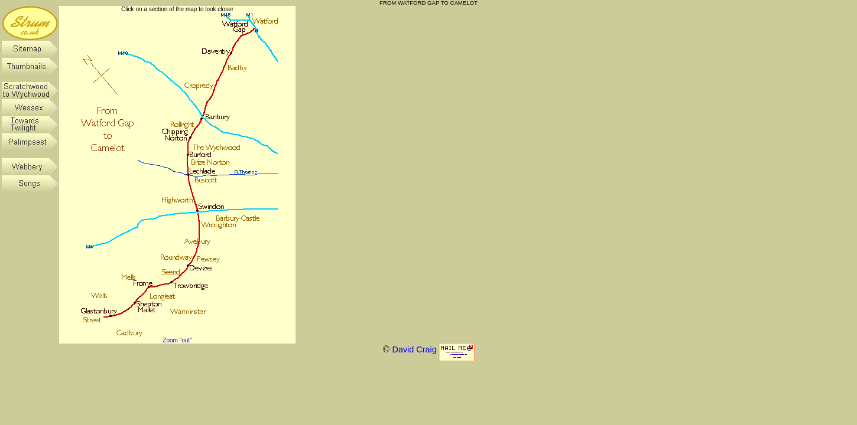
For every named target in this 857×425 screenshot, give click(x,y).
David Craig (414, 349)
